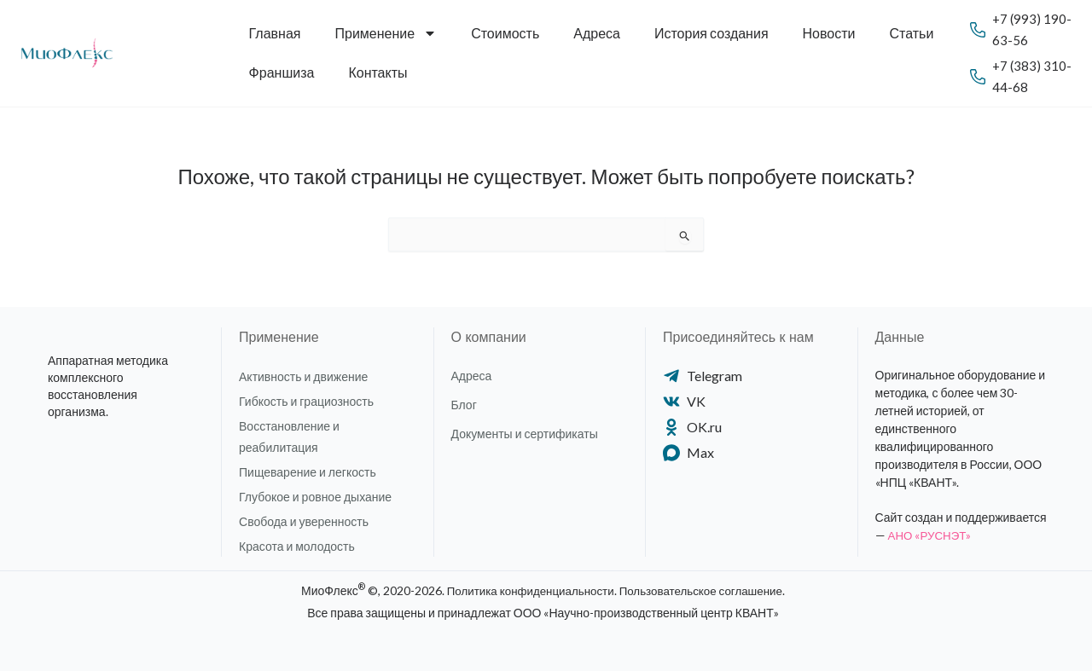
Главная (275, 33)
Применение (386, 33)
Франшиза (282, 72)
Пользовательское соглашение (705, 590)
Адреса (596, 33)
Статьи (912, 33)
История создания (711, 33)
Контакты (377, 72)
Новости (829, 33)
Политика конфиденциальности (526, 590)
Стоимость (505, 33)
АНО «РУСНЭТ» (931, 535)
